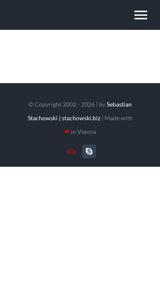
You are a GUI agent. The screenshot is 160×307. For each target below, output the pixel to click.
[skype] (89, 151)
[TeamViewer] (71, 151)
